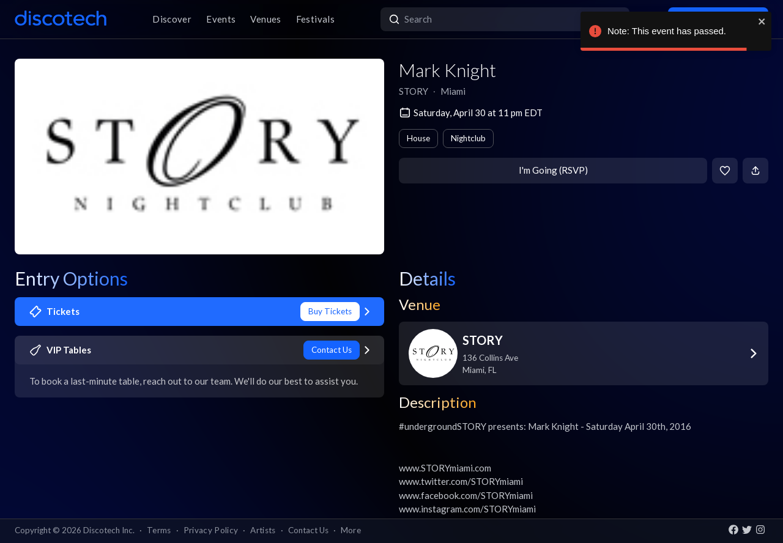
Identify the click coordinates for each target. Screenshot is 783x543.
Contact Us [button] (308, 530)
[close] (762, 21)
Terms (159, 530)
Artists (262, 530)
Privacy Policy (211, 530)
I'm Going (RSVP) (553, 169)
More (351, 530)
